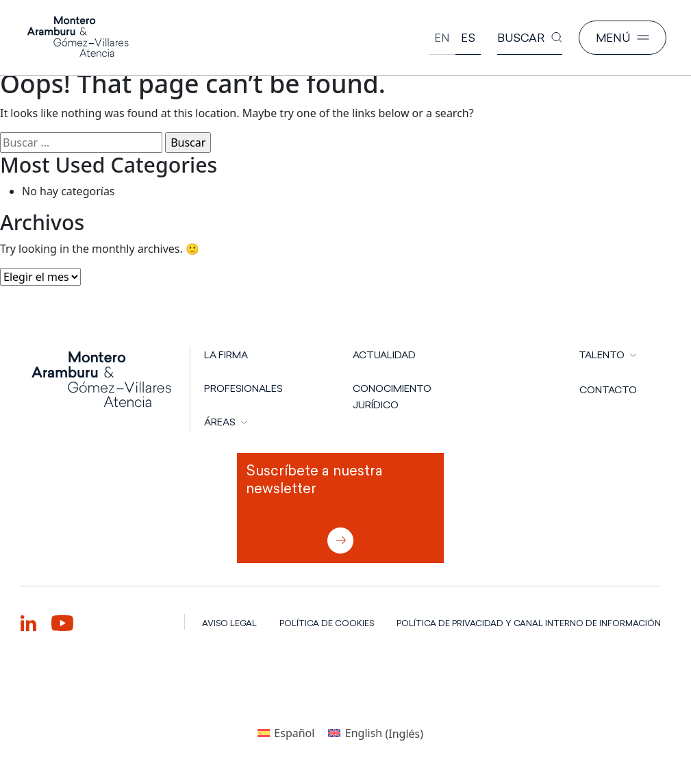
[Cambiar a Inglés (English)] (375, 733)
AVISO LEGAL (229, 623)
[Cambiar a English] (442, 38)
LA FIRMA (226, 355)
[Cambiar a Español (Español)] (286, 733)
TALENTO (602, 355)
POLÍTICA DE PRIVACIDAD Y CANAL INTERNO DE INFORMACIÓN (529, 623)
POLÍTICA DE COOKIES (326, 623)
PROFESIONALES (243, 388)
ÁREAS (220, 422)
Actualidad (384, 355)
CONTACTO (608, 390)
